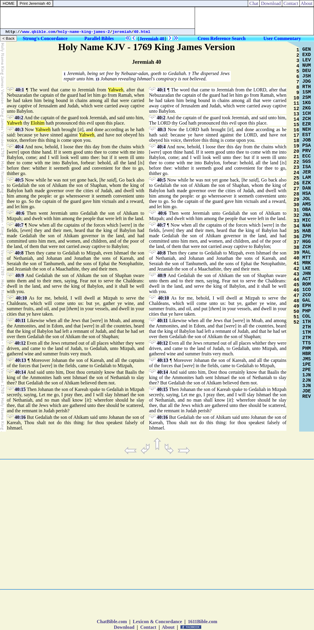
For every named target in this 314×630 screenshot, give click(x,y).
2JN (306, 380)
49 (296, 306)
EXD (306, 55)
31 (296, 210)
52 (296, 322)
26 (296, 183)
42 (296, 269)
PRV (306, 151)
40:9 (19, 275)
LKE (306, 268)
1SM (306, 92)
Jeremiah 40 (151, 38)
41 (296, 263)
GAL (306, 300)
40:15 (20, 389)
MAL (306, 252)
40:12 (20, 343)
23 (296, 167)
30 (296, 205)
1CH (306, 113)
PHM (306, 348)
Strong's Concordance (45, 38)
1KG (306, 103)
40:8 (19, 252)
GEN (306, 49)
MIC (306, 220)
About (307, 3)
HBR (306, 354)
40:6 (20, 213)
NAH (306, 225)
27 (296, 189)
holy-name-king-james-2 (84, 32)
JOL (306, 199)
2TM (306, 338)
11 (296, 103)
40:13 (20, 360)
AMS (306, 204)
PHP (306, 311)
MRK (306, 263)
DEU (306, 71)
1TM (306, 332)
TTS (306, 343)
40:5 (19, 179)
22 (296, 162)
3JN (306, 386)
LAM (306, 177)
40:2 (19, 117)
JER (306, 172)
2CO (306, 295)
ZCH (306, 247)
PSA (306, 145)
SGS (306, 161)
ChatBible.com (112, 621)
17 (296, 135)
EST (306, 135)
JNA (306, 215)
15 (296, 125)
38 (296, 247)
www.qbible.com (38, 32)
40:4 (19, 146)
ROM (306, 284)
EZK (306, 183)
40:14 (20, 372)
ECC (306, 156)
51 (296, 317)
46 (296, 290)
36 (296, 237)
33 (296, 221)
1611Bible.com (202, 621)
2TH (306, 327)
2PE (306, 370)
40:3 (19, 129)
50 (296, 311)
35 (296, 231)
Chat (253, 3)
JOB (306, 140)
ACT (306, 279)
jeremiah (121, 32)
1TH (306, 321)
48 (296, 301)
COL (306, 316)
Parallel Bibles (99, 38)
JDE (306, 391)
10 (296, 98)
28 (296, 194)
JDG (306, 81)
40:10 (21, 297)
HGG (306, 241)
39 (296, 253)
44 (296, 279)
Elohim (38, 122)
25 (296, 178)
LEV (306, 60)
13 (97, 79)
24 (296, 173)
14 (296, 119)
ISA (306, 167)
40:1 (19, 89)
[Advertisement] (97, 18)
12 (296, 109)
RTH (306, 87)
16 (296, 130)
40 (296, 258)
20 (296, 151)
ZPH (306, 236)
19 (296, 146)
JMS (306, 359)
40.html (142, 32)
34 (296, 226)
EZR (306, 124)
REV (306, 396)
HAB (306, 231)
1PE (306, 364)
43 (296, 274)
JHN (306, 273)
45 (296, 285)
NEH (306, 129)
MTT (306, 257)
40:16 (20, 417)
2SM (306, 97)
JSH (306, 76)
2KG (306, 108)
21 (296, 157)
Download (271, 3)
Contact (290, 3)
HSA (306, 193)
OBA (306, 209)
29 (296, 199)
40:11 (20, 320)
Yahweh (115, 89)
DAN (306, 188)
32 (296, 215)
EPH (306, 305)
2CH (306, 119)
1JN (306, 375)
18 (296, 141)
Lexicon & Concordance (157, 621)
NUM (306, 65)
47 (296, 295)
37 (296, 242)
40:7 (19, 225)
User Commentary (282, 38)
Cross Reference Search (222, 38)
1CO (306, 289)
